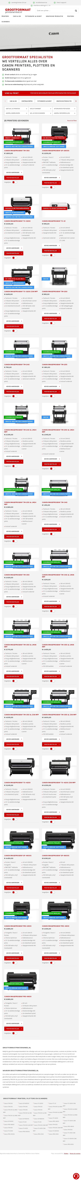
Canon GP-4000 (8, 1121)
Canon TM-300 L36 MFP (26, 1125)
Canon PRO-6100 (69, 1144)
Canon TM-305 (8, 1127)
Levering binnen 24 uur (18, 2)
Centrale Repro (27, 101)
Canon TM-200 (53, 1124)
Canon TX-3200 (38, 1103)
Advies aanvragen (12, 172)
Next (76, 101)
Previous (5, 101)
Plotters (66, 1153)
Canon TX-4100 (23, 1128)
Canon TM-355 (38, 1110)
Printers (5, 16)
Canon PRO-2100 (39, 1134)
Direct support (61, 2)
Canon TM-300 (68, 1129)
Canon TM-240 (23, 1106)
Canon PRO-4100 (54, 1134)
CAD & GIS (17, 16)
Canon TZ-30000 (54, 1131)
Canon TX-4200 (53, 1118)
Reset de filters (72, 120)
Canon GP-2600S (24, 1103)
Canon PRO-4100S (9, 1134)
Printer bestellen (12, 178)
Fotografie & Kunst (33, 16)
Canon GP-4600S (24, 1118)
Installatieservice (41, 2)
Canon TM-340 (23, 1110)
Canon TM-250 (8, 1106)
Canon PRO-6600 (9, 1124)
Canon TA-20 (22, 1122)
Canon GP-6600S (39, 1118)
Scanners (6, 22)
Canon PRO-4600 (69, 1126)
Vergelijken (7, 182)
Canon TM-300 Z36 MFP (41, 1125)
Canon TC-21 (52, 1103)
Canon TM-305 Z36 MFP (56, 1127)
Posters (70, 16)
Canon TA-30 (37, 1122)
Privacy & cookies (75, 1153)
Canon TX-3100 (8, 1131)
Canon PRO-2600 (54, 1121)
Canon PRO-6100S (24, 1131)
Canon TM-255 (38, 1106)
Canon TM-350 (8, 1103)
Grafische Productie (54, 16)
